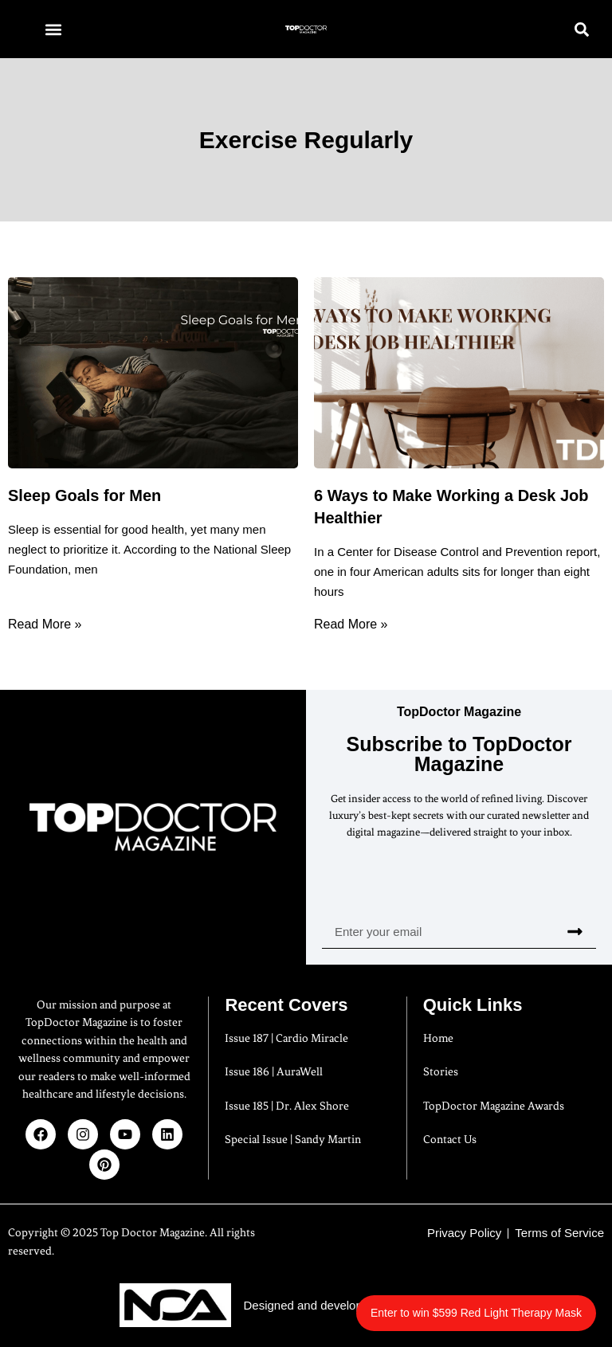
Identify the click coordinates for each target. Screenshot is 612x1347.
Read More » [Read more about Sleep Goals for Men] (45, 624)
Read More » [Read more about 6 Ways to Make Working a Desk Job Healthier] (351, 624)
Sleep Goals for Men (84, 495)
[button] (53, 29)
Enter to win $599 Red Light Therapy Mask (476, 1312)
